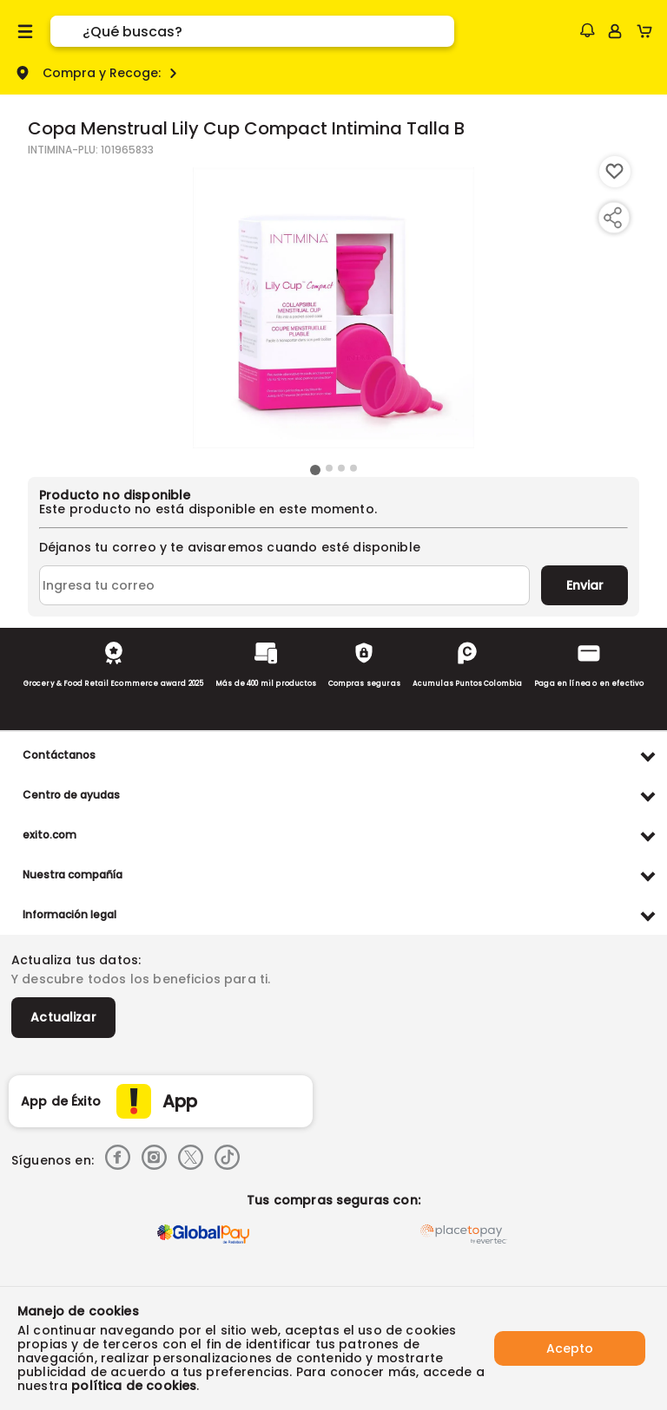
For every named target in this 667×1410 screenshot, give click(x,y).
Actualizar (63, 1017)
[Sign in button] (615, 31)
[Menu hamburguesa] (25, 31)
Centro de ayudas (71, 794)
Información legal (69, 914)
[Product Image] (333, 308)
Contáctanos (59, 754)
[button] (587, 30)
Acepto (569, 1348)
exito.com (49, 834)
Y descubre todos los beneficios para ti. (140, 979)
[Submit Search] (66, 31)
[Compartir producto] (612, 217)
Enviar (585, 585)
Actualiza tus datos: (76, 960)
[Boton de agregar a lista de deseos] (615, 171)
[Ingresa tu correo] (284, 585)
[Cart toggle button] (648, 31)
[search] (268, 31)
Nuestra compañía (72, 874)
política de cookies (133, 1385)
